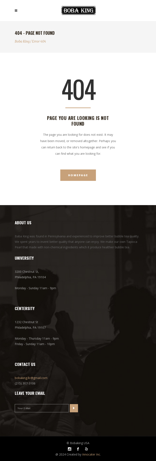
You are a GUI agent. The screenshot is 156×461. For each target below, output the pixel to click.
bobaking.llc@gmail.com (31, 378)
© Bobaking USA (78, 443)
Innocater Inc (91, 454)
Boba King (22, 41)
